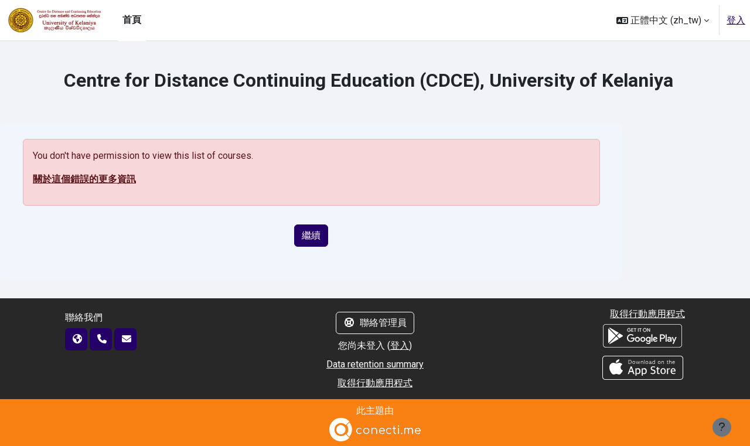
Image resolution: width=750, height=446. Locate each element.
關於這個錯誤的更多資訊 (84, 179)
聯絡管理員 (375, 322)
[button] (663, 20)
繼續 (311, 235)
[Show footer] (721, 427)
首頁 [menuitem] (131, 19)
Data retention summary (375, 364)
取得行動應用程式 (375, 383)
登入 (736, 20)
